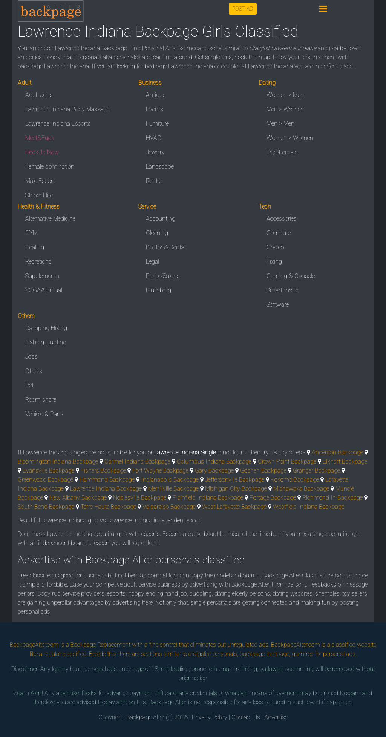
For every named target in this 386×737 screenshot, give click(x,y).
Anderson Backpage (337, 452)
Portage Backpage (273, 497)
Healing (34, 247)
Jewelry (155, 152)
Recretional (39, 261)
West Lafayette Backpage (234, 506)
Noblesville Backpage (139, 497)
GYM (31, 232)
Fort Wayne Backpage (160, 470)
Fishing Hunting (45, 342)
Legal (152, 261)
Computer (280, 232)
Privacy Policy (209, 717)
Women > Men (285, 94)
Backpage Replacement (100, 644)
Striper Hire (39, 195)
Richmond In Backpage (332, 497)
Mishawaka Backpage (301, 488)
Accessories (282, 218)
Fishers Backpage (103, 470)
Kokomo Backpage (295, 479)
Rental (154, 180)
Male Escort (40, 180)
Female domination (49, 166)
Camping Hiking (46, 328)
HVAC (153, 137)
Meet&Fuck (39, 137)
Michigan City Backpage (236, 488)
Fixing (274, 261)
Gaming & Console (291, 275)
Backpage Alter (145, 717)
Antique (155, 94)
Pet (29, 385)
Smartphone (282, 290)
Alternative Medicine (50, 218)
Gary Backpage (214, 470)
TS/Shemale (282, 152)
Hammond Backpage (107, 479)
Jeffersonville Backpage (234, 479)
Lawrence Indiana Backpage (106, 488)
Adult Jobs (39, 94)
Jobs (31, 356)
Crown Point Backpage (287, 461)
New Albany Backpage (78, 497)
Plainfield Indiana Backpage (208, 497)
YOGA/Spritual (43, 290)
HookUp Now (42, 152)
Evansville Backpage (48, 470)
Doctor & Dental (165, 247)
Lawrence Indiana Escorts (58, 123)
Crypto (275, 247)
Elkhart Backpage (345, 461)
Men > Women (285, 109)
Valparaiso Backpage (169, 506)
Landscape (160, 166)
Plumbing (158, 290)
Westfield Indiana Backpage (308, 506)
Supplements (42, 275)
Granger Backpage (316, 470)
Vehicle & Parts (44, 414)
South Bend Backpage (46, 506)
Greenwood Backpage (45, 479)
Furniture (157, 123)
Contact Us (245, 717)
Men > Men (280, 123)
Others (33, 371)
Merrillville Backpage (173, 488)
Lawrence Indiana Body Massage (67, 109)
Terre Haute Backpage (108, 506)
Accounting (160, 218)
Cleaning (157, 232)
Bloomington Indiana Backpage (58, 461)
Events (154, 109)
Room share (40, 399)
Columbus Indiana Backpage (214, 461)
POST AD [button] (242, 9)
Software (278, 304)
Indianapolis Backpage (170, 479)
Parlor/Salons (163, 275)
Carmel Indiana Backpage (137, 461)
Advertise (276, 717)
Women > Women (290, 137)
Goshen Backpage (263, 470)
